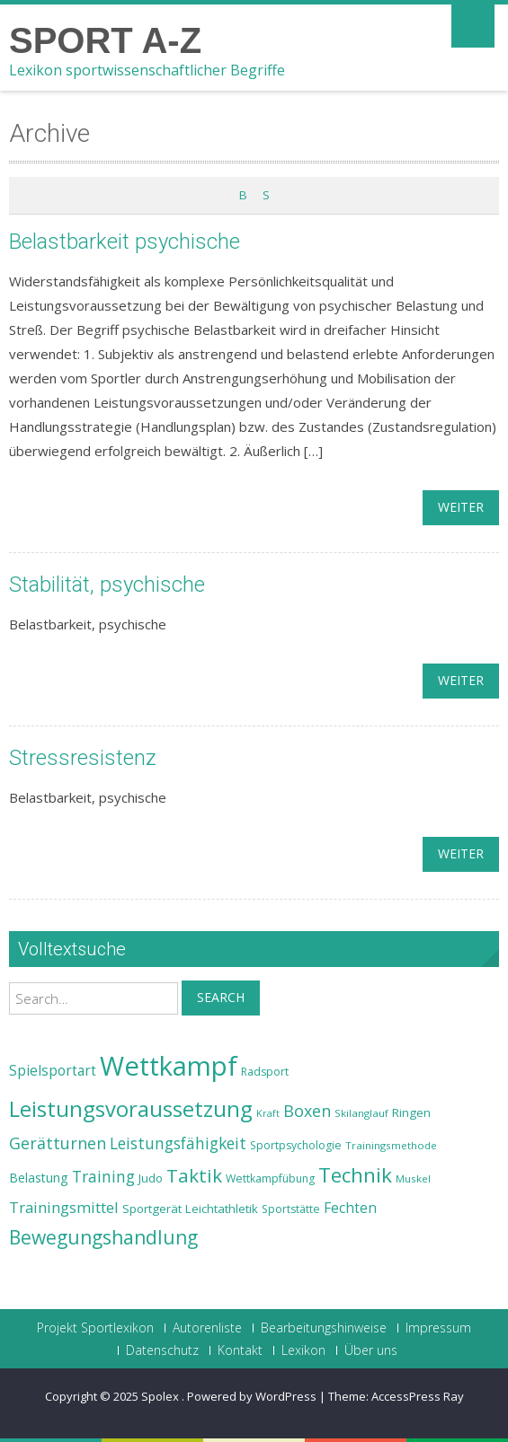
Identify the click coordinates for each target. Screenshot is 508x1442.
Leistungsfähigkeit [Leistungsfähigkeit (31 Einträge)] (178, 1143)
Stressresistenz (82, 757)
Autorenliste (207, 1327)
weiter (461, 506)
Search (221, 997)
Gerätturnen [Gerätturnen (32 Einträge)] (57, 1143)
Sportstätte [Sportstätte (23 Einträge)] (291, 1209)
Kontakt (240, 1350)
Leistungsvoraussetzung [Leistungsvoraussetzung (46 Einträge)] (131, 1109)
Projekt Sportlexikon (95, 1327)
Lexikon (303, 1350)
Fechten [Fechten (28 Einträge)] (350, 1208)
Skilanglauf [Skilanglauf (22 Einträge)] (361, 1113)
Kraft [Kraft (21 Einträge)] (268, 1113)
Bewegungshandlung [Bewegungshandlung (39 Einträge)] (103, 1237)
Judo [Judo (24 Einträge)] (150, 1178)
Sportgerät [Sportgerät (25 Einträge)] (152, 1208)
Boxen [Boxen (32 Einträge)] (307, 1110)
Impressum (438, 1327)
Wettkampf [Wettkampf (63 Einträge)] (168, 1066)
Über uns (370, 1350)
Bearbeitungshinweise (324, 1327)
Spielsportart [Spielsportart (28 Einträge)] (52, 1070)
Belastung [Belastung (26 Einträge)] (38, 1177)
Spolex (161, 1396)
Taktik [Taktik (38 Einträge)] (194, 1175)
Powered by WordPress (251, 1396)
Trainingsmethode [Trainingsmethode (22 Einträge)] (391, 1145)
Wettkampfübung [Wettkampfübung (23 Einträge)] (270, 1178)
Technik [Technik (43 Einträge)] (355, 1175)
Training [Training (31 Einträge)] (103, 1176)
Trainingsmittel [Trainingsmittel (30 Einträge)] (64, 1207)
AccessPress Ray (417, 1396)
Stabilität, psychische (107, 584)
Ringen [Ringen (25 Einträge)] (411, 1112)
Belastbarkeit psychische (124, 241)
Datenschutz (162, 1350)
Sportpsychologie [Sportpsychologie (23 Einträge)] (296, 1145)
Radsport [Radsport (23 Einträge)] (265, 1071)
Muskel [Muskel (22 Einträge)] (413, 1178)
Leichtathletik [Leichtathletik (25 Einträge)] (221, 1208)
